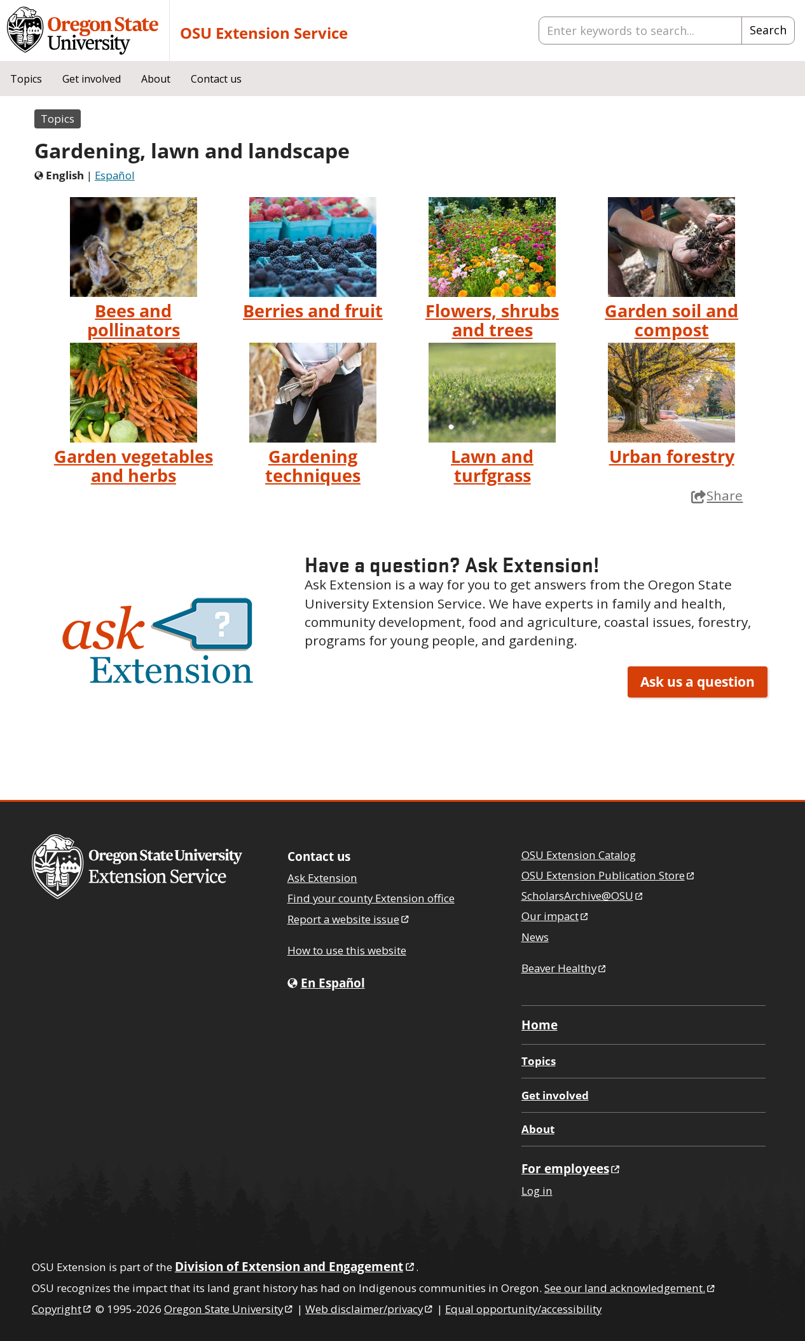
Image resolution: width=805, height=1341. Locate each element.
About (155, 79)
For (571, 1168)
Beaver (564, 968)
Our (555, 916)
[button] (159, 640)
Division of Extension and (295, 1266)
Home (539, 1024)
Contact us (216, 79)
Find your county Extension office (371, 898)
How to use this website (346, 950)
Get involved (91, 79)
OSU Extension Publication (608, 875)
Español (115, 175)
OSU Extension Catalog (578, 855)
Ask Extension (322, 877)
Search (768, 30)
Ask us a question (697, 682)
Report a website (349, 919)
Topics (26, 79)
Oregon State (229, 1309)
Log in (537, 1190)
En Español (333, 982)
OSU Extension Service (264, 32)
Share (717, 495)
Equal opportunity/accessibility (523, 1309)
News (535, 937)
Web (369, 1309)
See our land (630, 1288)
